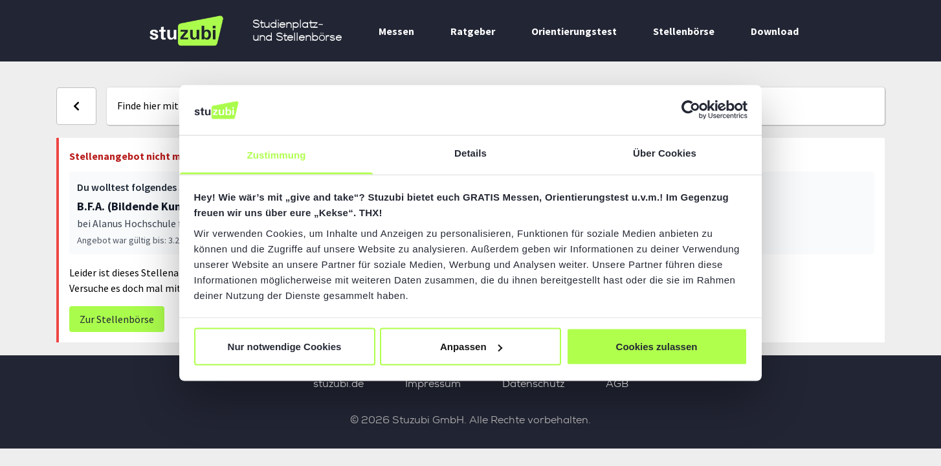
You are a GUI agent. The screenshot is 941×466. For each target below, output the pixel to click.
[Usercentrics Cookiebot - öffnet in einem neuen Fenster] (690, 110)
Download (775, 31)
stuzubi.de (338, 383)
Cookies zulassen (657, 346)
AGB (617, 383)
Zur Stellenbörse (117, 319)
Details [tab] (470, 152)
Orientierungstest (574, 31)
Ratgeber (472, 31)
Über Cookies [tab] (664, 152)
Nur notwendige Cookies (285, 346)
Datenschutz (533, 383)
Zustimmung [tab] (276, 154)
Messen (396, 31)
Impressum (433, 383)
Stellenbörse (683, 31)
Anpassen (471, 346)
